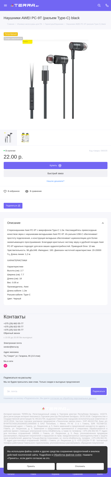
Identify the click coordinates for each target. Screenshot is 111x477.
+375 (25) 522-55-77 (13, 330)
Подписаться (99, 391)
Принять (31, 466)
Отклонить (80, 466)
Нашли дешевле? (55, 181)
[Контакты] (107, 5)
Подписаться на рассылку (17, 378)
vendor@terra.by (11, 347)
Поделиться (13, 206)
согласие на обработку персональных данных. (73, 398)
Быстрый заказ (56, 173)
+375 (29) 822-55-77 (13, 326)
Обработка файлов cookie (67, 455)
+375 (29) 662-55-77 (13, 323)
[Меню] (5, 5)
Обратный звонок (12, 333)
